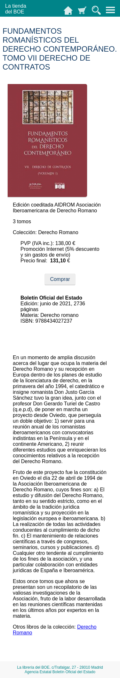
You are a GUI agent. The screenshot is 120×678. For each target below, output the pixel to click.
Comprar (60, 279)
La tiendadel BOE (15, 8)
